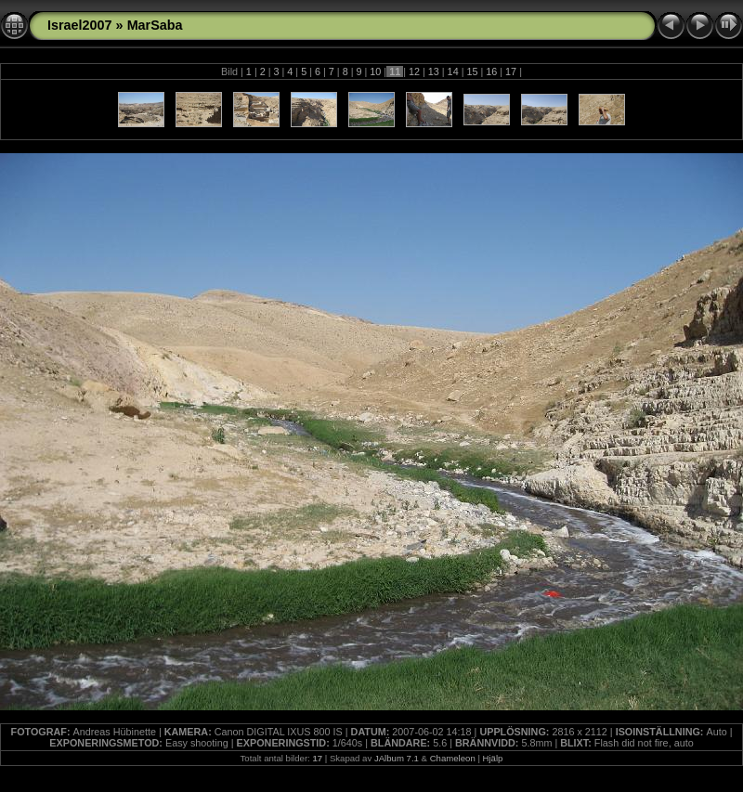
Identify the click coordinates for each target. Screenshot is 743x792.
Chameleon (453, 758)
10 (375, 71)
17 (510, 71)
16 (491, 71)
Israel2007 (79, 25)
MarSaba (155, 25)
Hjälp (493, 758)
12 (414, 71)
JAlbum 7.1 (396, 758)
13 (433, 71)
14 (453, 71)
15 (471, 71)
